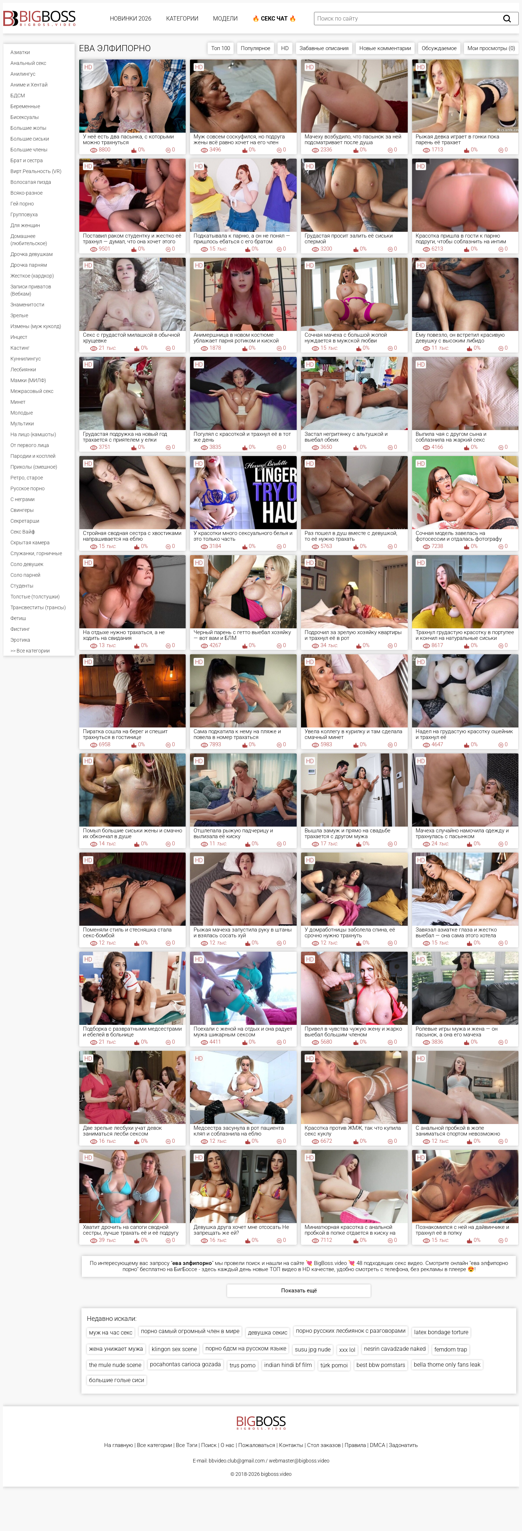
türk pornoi (334, 1365)
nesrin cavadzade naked (395, 1348)
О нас (227, 1445)
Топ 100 (220, 48)
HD (285, 48)
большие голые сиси (116, 1380)
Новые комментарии (385, 48)
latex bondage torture (441, 1332)
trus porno (243, 1365)
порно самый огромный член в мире (190, 1331)
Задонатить (403, 1445)
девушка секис (267, 1332)
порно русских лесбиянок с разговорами (351, 1330)
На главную (118, 1445)
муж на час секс (110, 1332)
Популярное (255, 48)
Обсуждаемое (439, 48)
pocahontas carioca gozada (185, 1364)
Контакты (291, 1445)
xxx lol (347, 1349)
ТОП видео (283, 1269)
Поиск (209, 1445)
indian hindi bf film (288, 1365)
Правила (355, 1445)
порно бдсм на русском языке (245, 1348)
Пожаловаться (256, 1445)
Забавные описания (324, 48)
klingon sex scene (174, 1349)
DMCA (377, 1445)
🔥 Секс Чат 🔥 (274, 18)
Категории (182, 18)
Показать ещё (299, 1290)
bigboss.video (276, 1474)
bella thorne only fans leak (447, 1364)
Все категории (154, 1445)
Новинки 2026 (130, 18)
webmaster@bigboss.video (299, 1461)
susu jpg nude (313, 1349)
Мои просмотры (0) (491, 48)
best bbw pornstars (381, 1365)
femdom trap (450, 1349)
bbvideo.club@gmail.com (237, 1461)
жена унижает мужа (116, 1348)
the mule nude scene (115, 1365)
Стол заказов (324, 1445)
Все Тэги (186, 1445)
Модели (225, 18)
